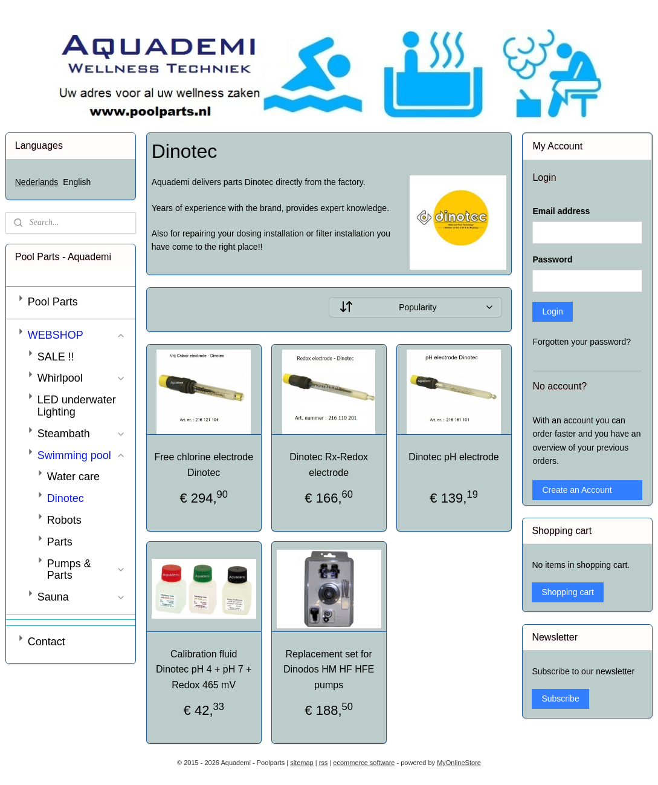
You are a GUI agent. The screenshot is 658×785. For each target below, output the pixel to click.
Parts (60, 542)
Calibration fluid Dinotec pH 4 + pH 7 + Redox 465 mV (203, 669)
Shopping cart (567, 592)
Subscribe (560, 698)
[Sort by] (415, 308)
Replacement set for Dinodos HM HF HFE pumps (328, 669)
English (77, 182)
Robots (64, 520)
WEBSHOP (77, 335)
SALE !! (55, 357)
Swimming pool (81, 455)
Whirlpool (81, 378)
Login (552, 311)
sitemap (302, 762)
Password (552, 259)
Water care (73, 477)
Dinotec (65, 498)
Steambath (81, 434)
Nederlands (37, 182)
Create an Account (576, 490)
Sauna (81, 597)
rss (323, 762)
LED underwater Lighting (76, 406)
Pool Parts (53, 302)
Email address (561, 211)
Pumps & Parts (86, 570)
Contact (46, 642)
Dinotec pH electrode (454, 457)
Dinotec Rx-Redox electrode (329, 465)
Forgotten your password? (581, 342)
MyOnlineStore (459, 762)
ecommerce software (364, 762)
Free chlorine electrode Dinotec (204, 465)
